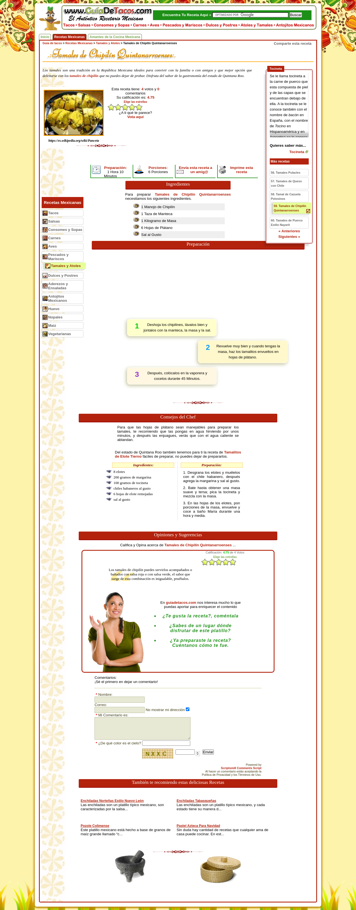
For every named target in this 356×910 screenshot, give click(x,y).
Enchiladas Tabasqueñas (196, 801)
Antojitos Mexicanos (57, 298)
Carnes (54, 238)
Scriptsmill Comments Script (241, 768)
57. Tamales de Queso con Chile (286, 183)
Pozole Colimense (95, 826)
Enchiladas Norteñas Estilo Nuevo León (112, 801)
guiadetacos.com (181, 602)
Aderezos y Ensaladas (58, 286)
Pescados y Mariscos (58, 257)
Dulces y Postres (63, 275)
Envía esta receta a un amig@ (195, 170)
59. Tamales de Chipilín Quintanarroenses (290, 208)
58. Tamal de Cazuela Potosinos (285, 196)
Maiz (52, 325)
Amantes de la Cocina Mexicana (115, 37)
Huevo (54, 309)
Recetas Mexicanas (69, 37)
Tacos (53, 213)
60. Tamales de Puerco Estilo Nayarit (287, 222)
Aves (52, 246)
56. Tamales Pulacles (285, 172)
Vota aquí (135, 117)
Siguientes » (289, 237)
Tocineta (296, 152)
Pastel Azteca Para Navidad (198, 826)
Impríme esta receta (241, 170)
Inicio (45, 37)
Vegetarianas (59, 334)
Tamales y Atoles (66, 266)
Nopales (55, 317)
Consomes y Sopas (65, 230)
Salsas (54, 221)
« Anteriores (289, 231)
